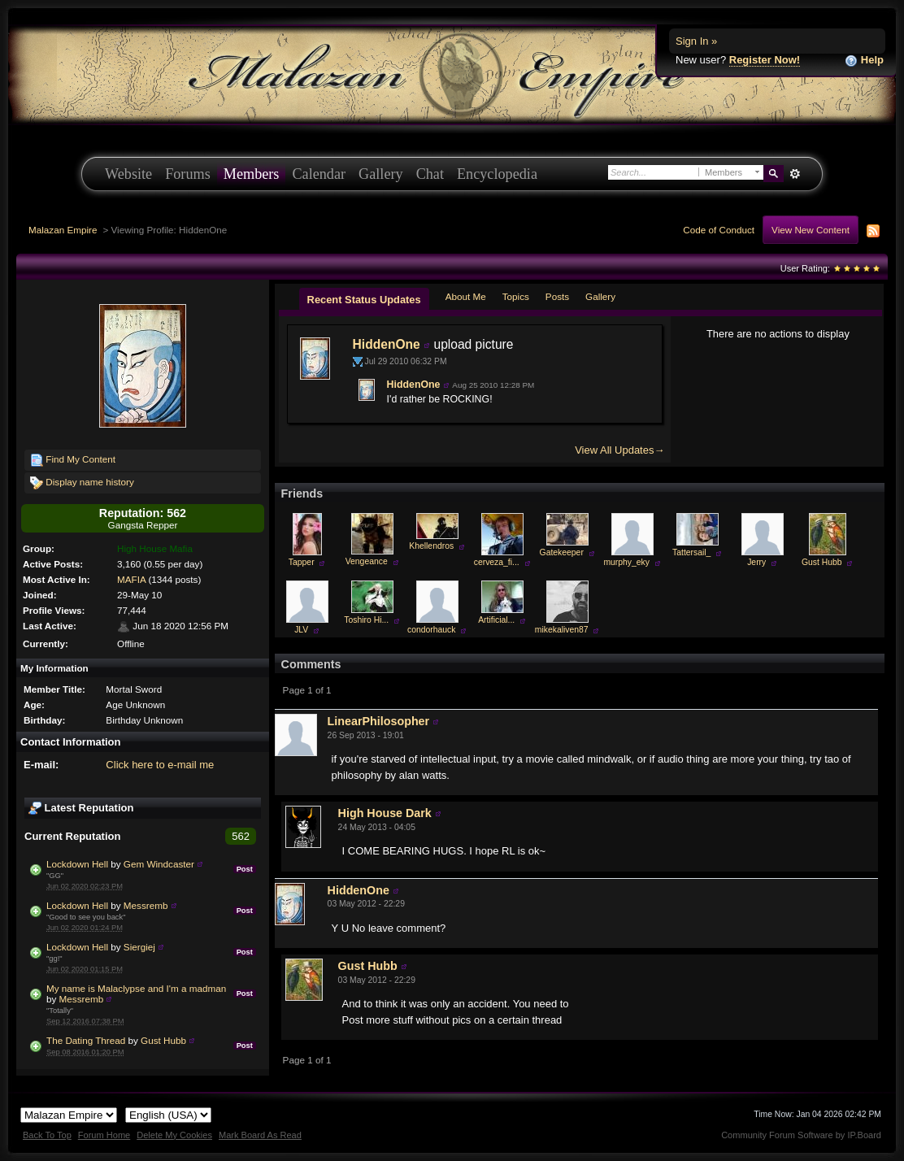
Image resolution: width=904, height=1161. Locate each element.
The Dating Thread (85, 1040)
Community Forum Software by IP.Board (801, 1135)
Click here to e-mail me (160, 765)
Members (252, 174)
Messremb (146, 905)
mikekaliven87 (562, 629)
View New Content (810, 229)
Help (864, 60)
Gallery (381, 174)
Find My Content (72, 460)
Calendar (319, 174)
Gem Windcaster (159, 864)
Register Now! (764, 60)
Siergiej (139, 946)
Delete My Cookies (174, 1135)
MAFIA (131, 579)
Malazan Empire (62, 229)
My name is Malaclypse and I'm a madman (136, 988)
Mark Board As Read (260, 1135)
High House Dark (385, 813)
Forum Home (104, 1135)
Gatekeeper (562, 552)
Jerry (756, 562)
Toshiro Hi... (366, 619)
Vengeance (367, 561)
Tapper (302, 562)
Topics (515, 296)
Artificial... (496, 619)
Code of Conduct (718, 229)
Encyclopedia (497, 174)
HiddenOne (386, 344)
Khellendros (431, 545)
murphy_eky (626, 562)
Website (128, 174)
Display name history (82, 482)
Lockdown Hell (77, 864)
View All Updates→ (619, 450)
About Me (465, 296)
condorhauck (431, 629)
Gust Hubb (163, 1040)
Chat (430, 174)
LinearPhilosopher (379, 721)
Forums (188, 174)
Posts (557, 296)
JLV (301, 629)
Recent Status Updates (364, 300)
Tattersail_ (691, 552)
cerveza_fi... (496, 562)
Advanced (794, 174)
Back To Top (47, 1135)
